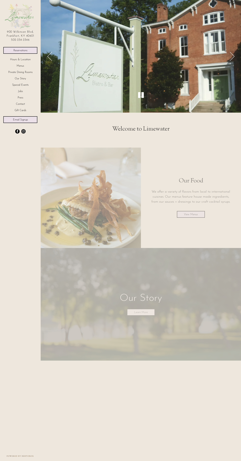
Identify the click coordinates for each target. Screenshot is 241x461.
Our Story (20, 78)
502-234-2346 (20, 40)
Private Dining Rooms (20, 72)
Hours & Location (20, 59)
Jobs (20, 91)
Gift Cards (21, 110)
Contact (20, 104)
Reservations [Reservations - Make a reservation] (20, 50)
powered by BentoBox (24, 456)
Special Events (20, 85)
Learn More (141, 312)
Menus (20, 66)
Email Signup (20, 119)
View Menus (191, 214)
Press (20, 97)
